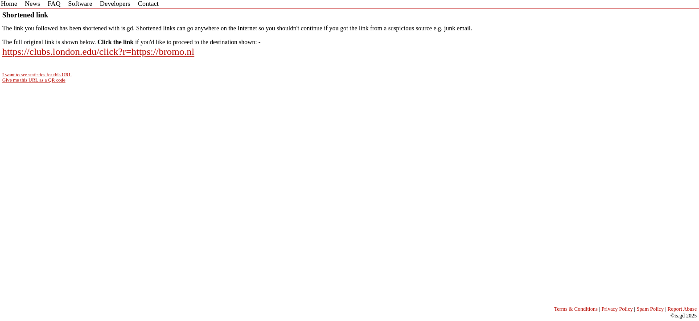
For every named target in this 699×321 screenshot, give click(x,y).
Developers (115, 3)
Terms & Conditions (576, 309)
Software (80, 3)
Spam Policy (650, 309)
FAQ (54, 3)
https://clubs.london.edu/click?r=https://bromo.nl (98, 51)
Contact (148, 3)
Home (9, 3)
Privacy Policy (617, 309)
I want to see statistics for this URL (37, 74)
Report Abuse (682, 309)
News (32, 3)
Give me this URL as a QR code (34, 79)
